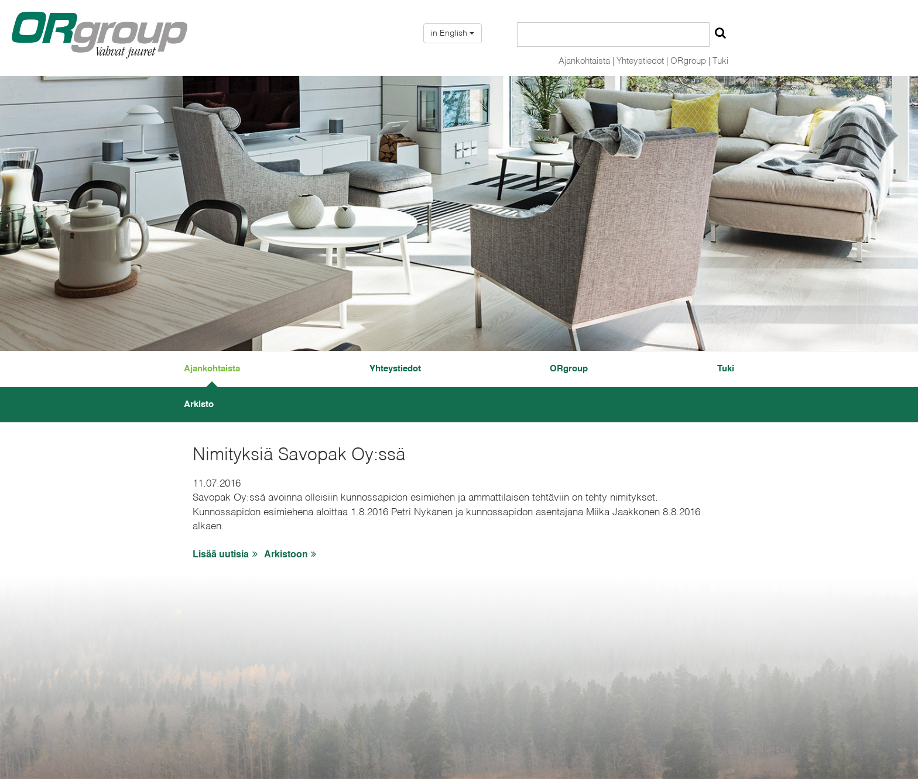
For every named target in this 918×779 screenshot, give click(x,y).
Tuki (720, 61)
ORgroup (569, 368)
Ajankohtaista (212, 368)
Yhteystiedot (395, 368)
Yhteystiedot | (642, 61)
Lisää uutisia (227, 555)
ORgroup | (690, 61)
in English (452, 33)
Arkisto (199, 404)
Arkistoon (292, 555)
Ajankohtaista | (586, 61)
